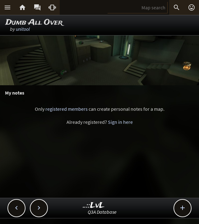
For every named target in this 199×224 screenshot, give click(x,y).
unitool (23, 29)
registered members (66, 109)
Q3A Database (102, 212)
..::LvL (93, 205)
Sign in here (120, 122)
